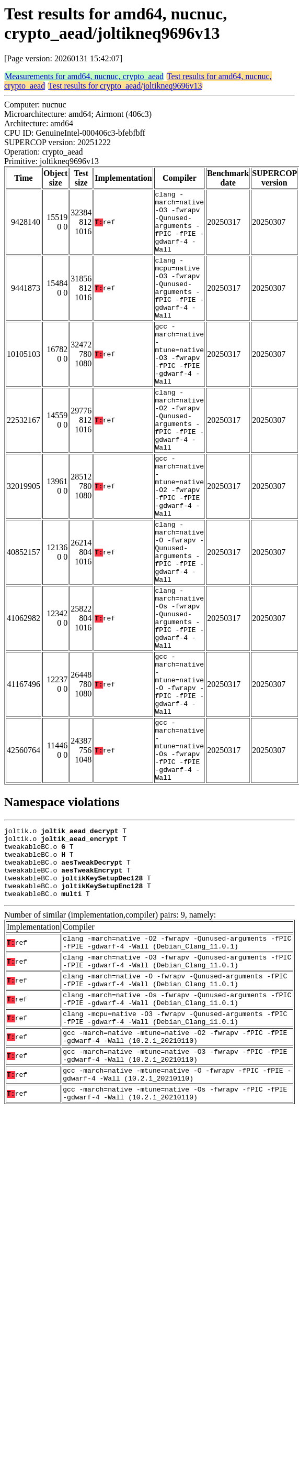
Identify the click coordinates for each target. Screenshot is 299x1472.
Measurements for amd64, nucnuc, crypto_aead (84, 76)
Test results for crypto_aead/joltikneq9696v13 (125, 85)
